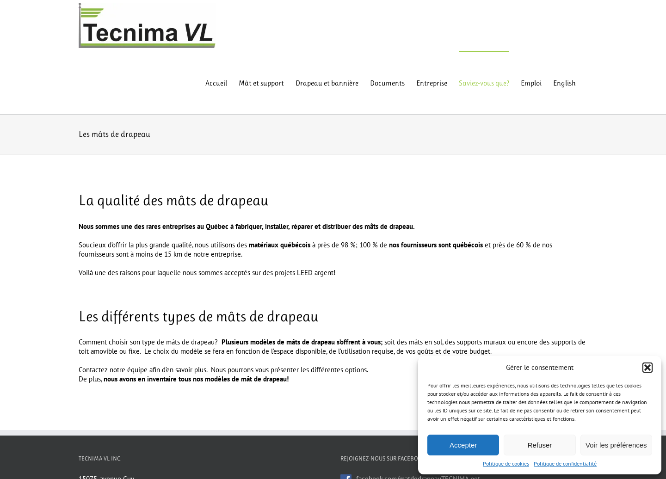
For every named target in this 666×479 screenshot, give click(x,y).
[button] (647, 367)
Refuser (540, 445)
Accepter (463, 445)
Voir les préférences (616, 445)
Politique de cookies (506, 463)
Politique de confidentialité (565, 463)
